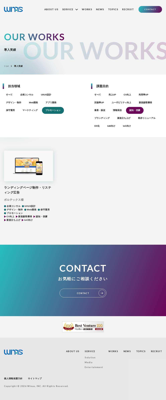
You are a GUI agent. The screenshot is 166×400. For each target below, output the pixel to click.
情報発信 (117, 110)
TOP (6, 66)
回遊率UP (99, 102)
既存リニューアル (146, 118)
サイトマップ (35, 378)
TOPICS (113, 9)
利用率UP (143, 94)
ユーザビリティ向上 (121, 102)
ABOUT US (51, 9)
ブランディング (102, 118)
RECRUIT (128, 9)
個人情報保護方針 (13, 378)
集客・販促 (99, 110)
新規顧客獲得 (145, 102)
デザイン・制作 (13, 102)
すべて (9, 94)
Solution (90, 357)
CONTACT (150, 9)
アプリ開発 (51, 102)
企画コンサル (26, 94)
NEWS (100, 9)
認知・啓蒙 (134, 110)
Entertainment (94, 367)
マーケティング (30, 110)
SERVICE (70, 9)
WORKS (87, 9)
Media (88, 362)
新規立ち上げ (123, 118)
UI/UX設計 (46, 94)
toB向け (111, 126)
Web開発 (33, 102)
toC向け (127, 126)
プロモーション (53, 110)
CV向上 (127, 94)
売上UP (112, 94)
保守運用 (10, 110)
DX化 (97, 126)
